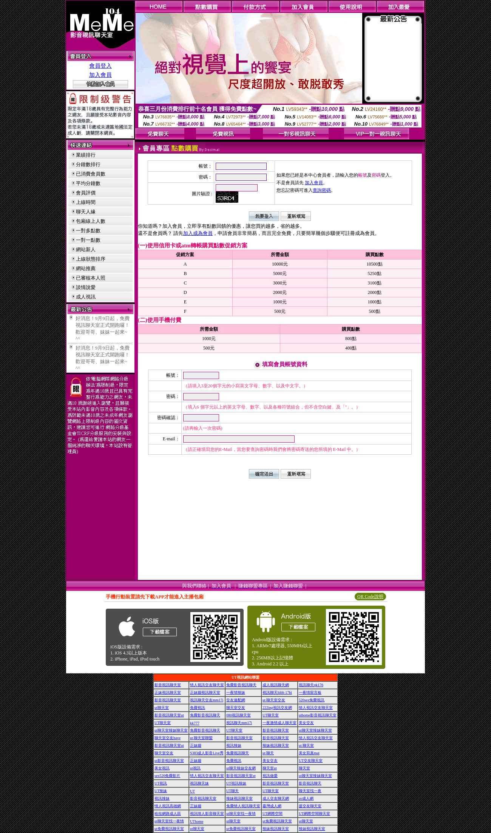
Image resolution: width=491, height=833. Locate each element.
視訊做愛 (270, 776)
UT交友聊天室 (311, 760)
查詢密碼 (322, 190)
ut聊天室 (161, 708)
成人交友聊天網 (275, 798)
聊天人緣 (86, 211)
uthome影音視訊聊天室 (318, 715)
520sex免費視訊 (311, 700)
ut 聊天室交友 (273, 700)
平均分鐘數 (88, 183)
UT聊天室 (270, 715)
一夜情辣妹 (235, 692)
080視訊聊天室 (238, 715)
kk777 (194, 723)
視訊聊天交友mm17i (206, 700)
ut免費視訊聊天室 (277, 821)
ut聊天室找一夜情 (241, 813)
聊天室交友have (167, 738)
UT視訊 (160, 783)
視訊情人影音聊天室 (207, 813)
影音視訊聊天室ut (169, 715)
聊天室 (304, 768)
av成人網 (306, 798)
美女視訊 (162, 768)
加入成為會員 (198, 233)
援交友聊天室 (310, 806)
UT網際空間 (272, 813)
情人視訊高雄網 (167, 806)
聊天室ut (269, 768)
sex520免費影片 (167, 776)
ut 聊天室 (306, 745)
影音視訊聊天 (310, 783)
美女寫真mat (309, 753)
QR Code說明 (370, 596)
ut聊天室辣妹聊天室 (171, 730)
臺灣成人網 (271, 806)
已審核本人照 (90, 278)
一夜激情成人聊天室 (279, 723)
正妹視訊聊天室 (167, 692)
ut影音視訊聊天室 (169, 760)
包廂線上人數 (90, 221)
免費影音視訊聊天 (241, 685)
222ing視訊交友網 (277, 708)
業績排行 (86, 155)
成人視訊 (86, 297)
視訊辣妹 (233, 745)
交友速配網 (235, 700)
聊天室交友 (235, 708)
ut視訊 (195, 768)
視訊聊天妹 (199, 783)
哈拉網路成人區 (167, 813)
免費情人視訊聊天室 (243, 806)
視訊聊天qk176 (311, 685)
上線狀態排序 (90, 259)
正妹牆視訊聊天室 (205, 692)
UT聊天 (232, 791)
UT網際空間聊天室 (314, 813)
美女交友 (306, 723)
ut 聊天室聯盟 (201, 738)
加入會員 (100, 75)
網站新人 (86, 249)
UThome (197, 821)
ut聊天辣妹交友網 (241, 768)
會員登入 (100, 66)
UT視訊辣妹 (236, 783)
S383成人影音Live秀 (207, 753)
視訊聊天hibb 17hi (277, 692)
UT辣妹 (160, 791)
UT (192, 791)
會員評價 (86, 193)
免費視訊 (197, 708)
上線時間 (86, 202)
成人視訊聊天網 (275, 685)
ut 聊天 (268, 753)
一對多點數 (88, 230)
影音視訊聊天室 (167, 685)
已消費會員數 (90, 174)
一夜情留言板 (310, 692)
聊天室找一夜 (310, 791)
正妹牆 (195, 745)
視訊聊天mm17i (239, 723)
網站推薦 (86, 268)
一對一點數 (88, 240)
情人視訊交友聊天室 (207, 685)
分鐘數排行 (88, 164)
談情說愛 (86, 287)
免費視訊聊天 (237, 753)
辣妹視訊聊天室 (275, 745)
